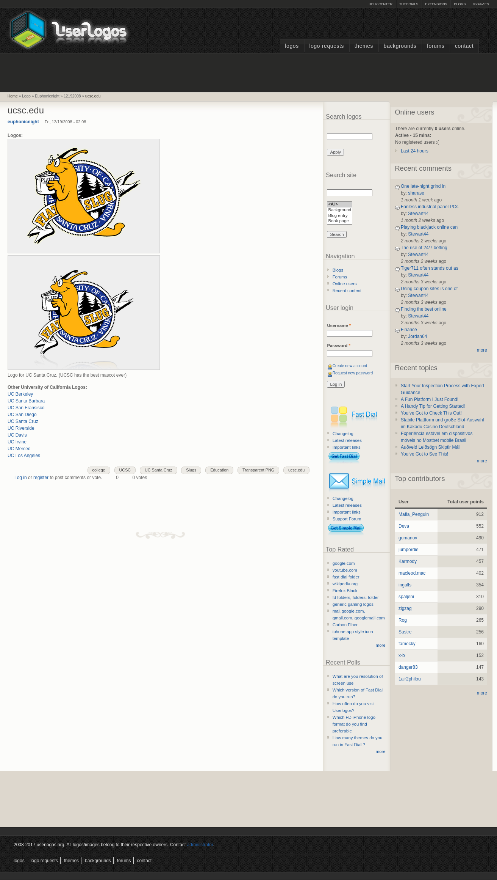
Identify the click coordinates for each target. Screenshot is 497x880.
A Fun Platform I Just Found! (429, 399)
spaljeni (406, 596)
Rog (403, 620)
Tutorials (408, 4)
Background (339, 210)
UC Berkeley (20, 394)
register (40, 477)
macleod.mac (412, 573)
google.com (344, 563)
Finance (409, 329)
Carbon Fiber (345, 624)
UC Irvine (17, 442)
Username (339, 325)
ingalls (405, 585)
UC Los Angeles (24, 455)
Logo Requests (326, 46)
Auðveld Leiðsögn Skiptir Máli (430, 447)
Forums (435, 46)
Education (219, 470)
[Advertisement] (248, 72)
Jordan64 (417, 336)
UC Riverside (21, 428)
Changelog (343, 433)
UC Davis (17, 435)
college (98, 470)
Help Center (380, 4)
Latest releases (347, 440)
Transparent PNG (258, 470)
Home (13, 96)
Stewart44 (418, 213)
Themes (364, 46)
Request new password (353, 373)
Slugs (191, 470)
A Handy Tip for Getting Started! (433, 406)
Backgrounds (400, 46)
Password (338, 345)
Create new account (350, 366)
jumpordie (409, 549)
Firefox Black (345, 590)
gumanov (408, 538)
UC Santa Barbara (26, 401)
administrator (200, 844)
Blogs (460, 4)
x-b (402, 655)
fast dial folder (346, 577)
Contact (464, 46)
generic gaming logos (353, 604)
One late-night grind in (423, 186)
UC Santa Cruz (23, 421)
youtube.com (345, 570)
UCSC (125, 470)
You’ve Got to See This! (424, 454)
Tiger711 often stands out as (429, 268)
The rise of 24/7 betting (424, 247)
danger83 (408, 667)
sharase (416, 193)
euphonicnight (23, 121)
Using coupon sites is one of (429, 288)
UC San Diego (22, 414)
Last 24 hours (414, 151)
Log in (20, 477)
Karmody (408, 561)
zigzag (405, 608)
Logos (292, 46)
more (381, 645)
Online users (345, 283)
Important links (347, 447)
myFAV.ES (480, 4)
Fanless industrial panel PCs (429, 206)
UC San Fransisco (26, 407)
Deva (404, 526)
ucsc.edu (93, 96)
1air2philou (410, 679)
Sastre (405, 632)
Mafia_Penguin (414, 514)
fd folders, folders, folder (356, 597)
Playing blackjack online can (429, 227)
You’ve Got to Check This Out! (431, 413)
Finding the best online (424, 309)
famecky (407, 643)
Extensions (436, 4)
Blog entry (339, 216)
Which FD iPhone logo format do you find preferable (354, 724)
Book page (339, 221)
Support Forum (347, 519)
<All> (339, 204)
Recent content (347, 290)
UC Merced (19, 448)
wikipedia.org (345, 583)
